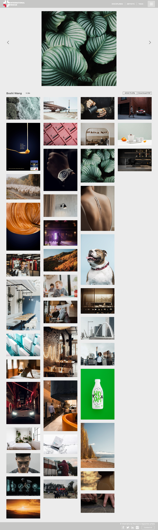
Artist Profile (126, 93)
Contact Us (148, 528)
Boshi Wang (14, 93)
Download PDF (143, 93)
